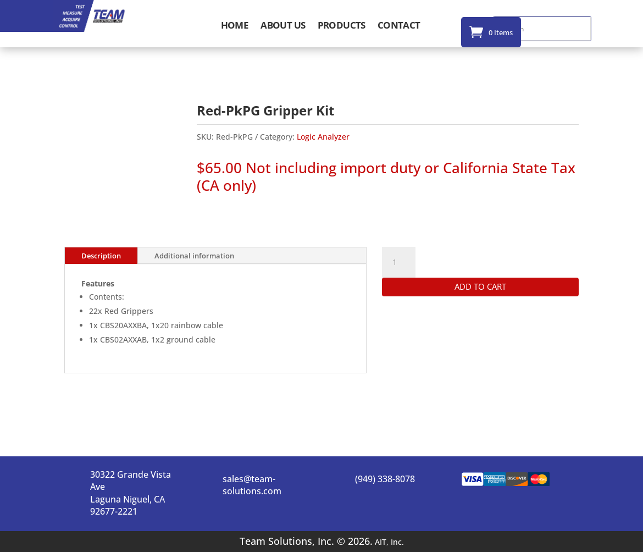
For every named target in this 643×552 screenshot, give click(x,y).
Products (341, 26)
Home (235, 26)
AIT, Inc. (388, 542)
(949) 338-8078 (385, 479)
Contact (399, 26)
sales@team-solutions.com (252, 485)
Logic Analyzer (323, 136)
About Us (282, 26)
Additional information (194, 256)
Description (101, 256)
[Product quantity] (398, 262)
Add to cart (480, 286)
